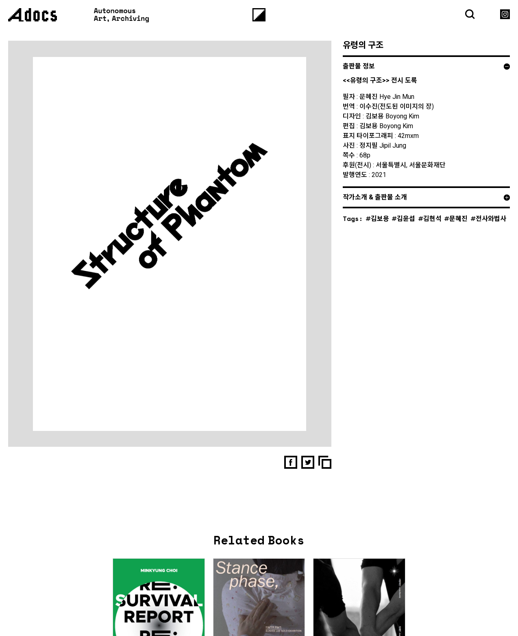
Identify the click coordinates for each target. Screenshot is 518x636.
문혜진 (458, 218)
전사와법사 (491, 218)
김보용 (380, 218)
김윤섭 (406, 218)
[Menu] (259, 15)
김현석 (432, 218)
